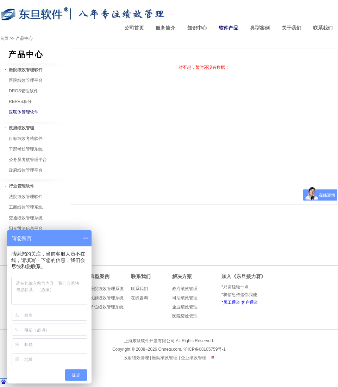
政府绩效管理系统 (107, 297)
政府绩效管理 (185, 288)
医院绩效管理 (185, 316)
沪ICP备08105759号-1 (204, 349)
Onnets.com (169, 349)
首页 (4, 38)
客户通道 (249, 302)
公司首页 (134, 28)
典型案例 (260, 28)
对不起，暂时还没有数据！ (204, 67)
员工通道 (231, 302)
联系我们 (323, 28)
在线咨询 (139, 297)
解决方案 (182, 276)
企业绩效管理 (185, 307)
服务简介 (165, 28)
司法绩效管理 (185, 297)
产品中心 (24, 38)
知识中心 (197, 28)
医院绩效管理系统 (107, 288)
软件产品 (228, 28)
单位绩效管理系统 (107, 307)
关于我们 (291, 28)
